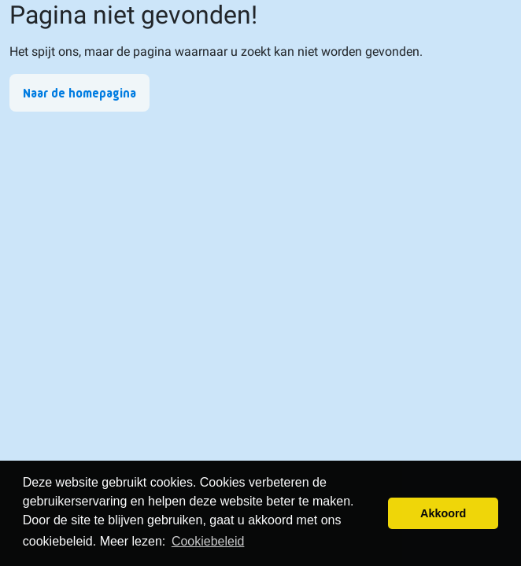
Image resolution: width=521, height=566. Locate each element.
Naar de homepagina (79, 93)
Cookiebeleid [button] (208, 541)
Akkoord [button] (443, 513)
